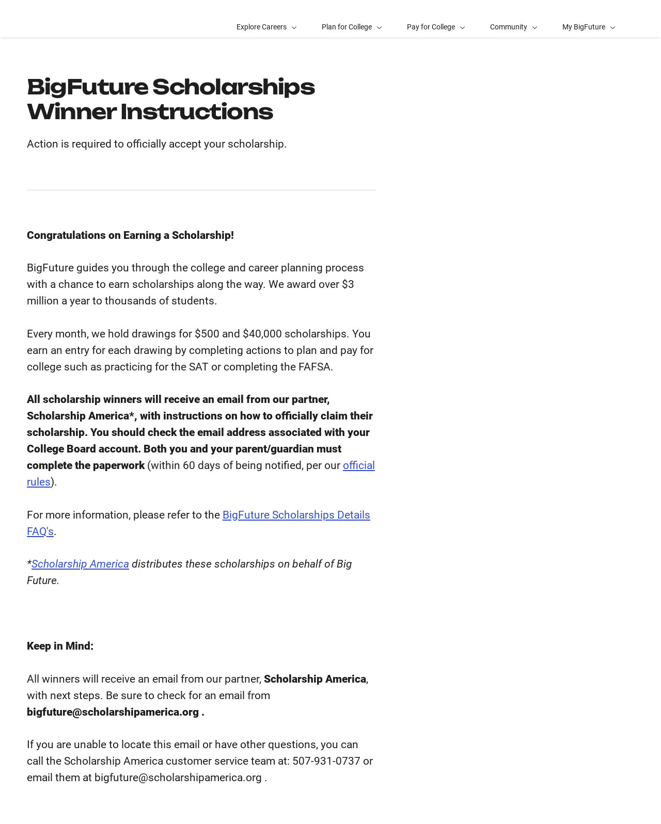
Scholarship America (80, 564)
